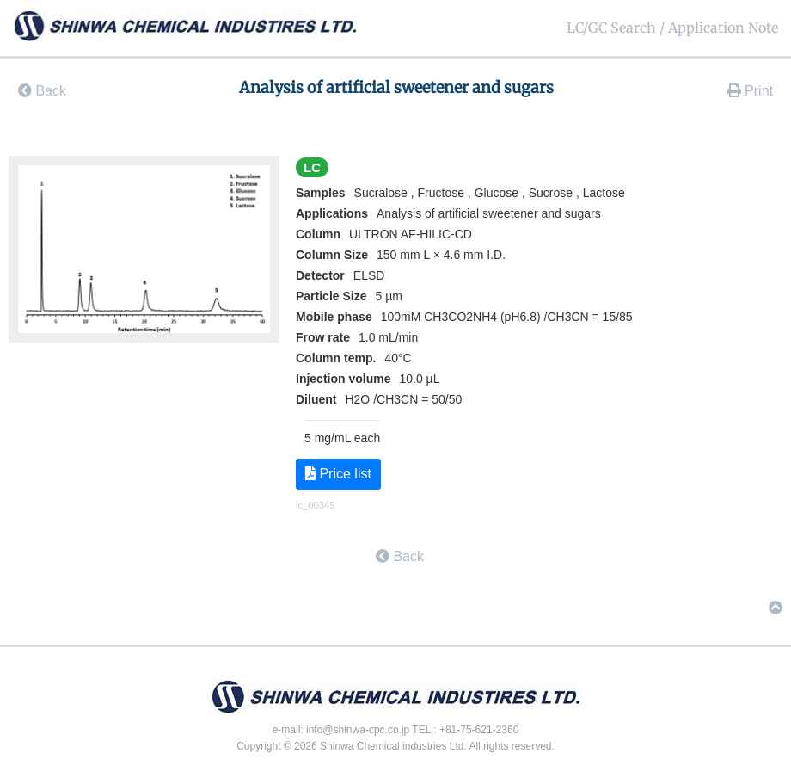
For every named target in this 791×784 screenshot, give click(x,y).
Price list (338, 473)
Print (750, 90)
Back (42, 90)
